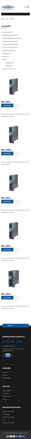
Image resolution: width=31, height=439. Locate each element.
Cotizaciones (5, 393)
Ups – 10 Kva (6, 150)
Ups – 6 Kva (5, 294)
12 (9, 68)
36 (14, 68)
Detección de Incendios (8, 44)
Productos (5, 375)
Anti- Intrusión (6, 414)
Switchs (4, 56)
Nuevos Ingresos (6, 396)
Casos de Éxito (6, 378)
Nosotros (4, 372)
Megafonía (5, 53)
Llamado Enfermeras (8, 50)
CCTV (3, 420)
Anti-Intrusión (6, 32)
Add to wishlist (16, 105)
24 (12, 68)
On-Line (8, 65)
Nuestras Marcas (6, 390)
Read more (7, 105)
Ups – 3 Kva (5, 246)
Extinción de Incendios (8, 47)
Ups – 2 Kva (5, 198)
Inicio (2, 18)
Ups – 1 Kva (5, 102)
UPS (7, 18)
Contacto (4, 399)
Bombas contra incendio (9, 35)
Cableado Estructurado (8, 41)
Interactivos (9, 62)
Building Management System (10, 38)
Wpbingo (15, 433)
